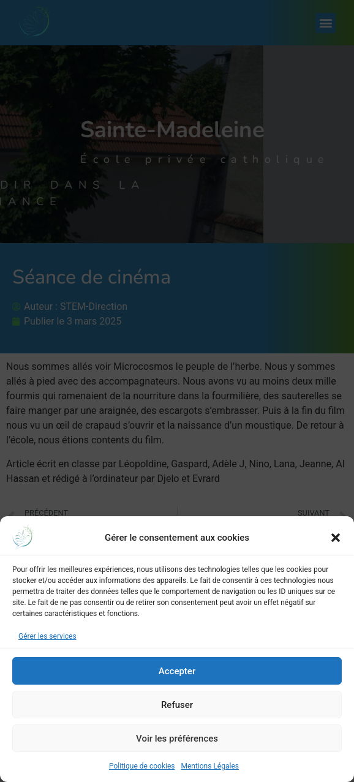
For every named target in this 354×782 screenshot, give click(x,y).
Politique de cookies (142, 766)
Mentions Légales (210, 766)
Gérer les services (47, 636)
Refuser (177, 704)
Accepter (177, 671)
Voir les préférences (177, 738)
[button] (336, 538)
